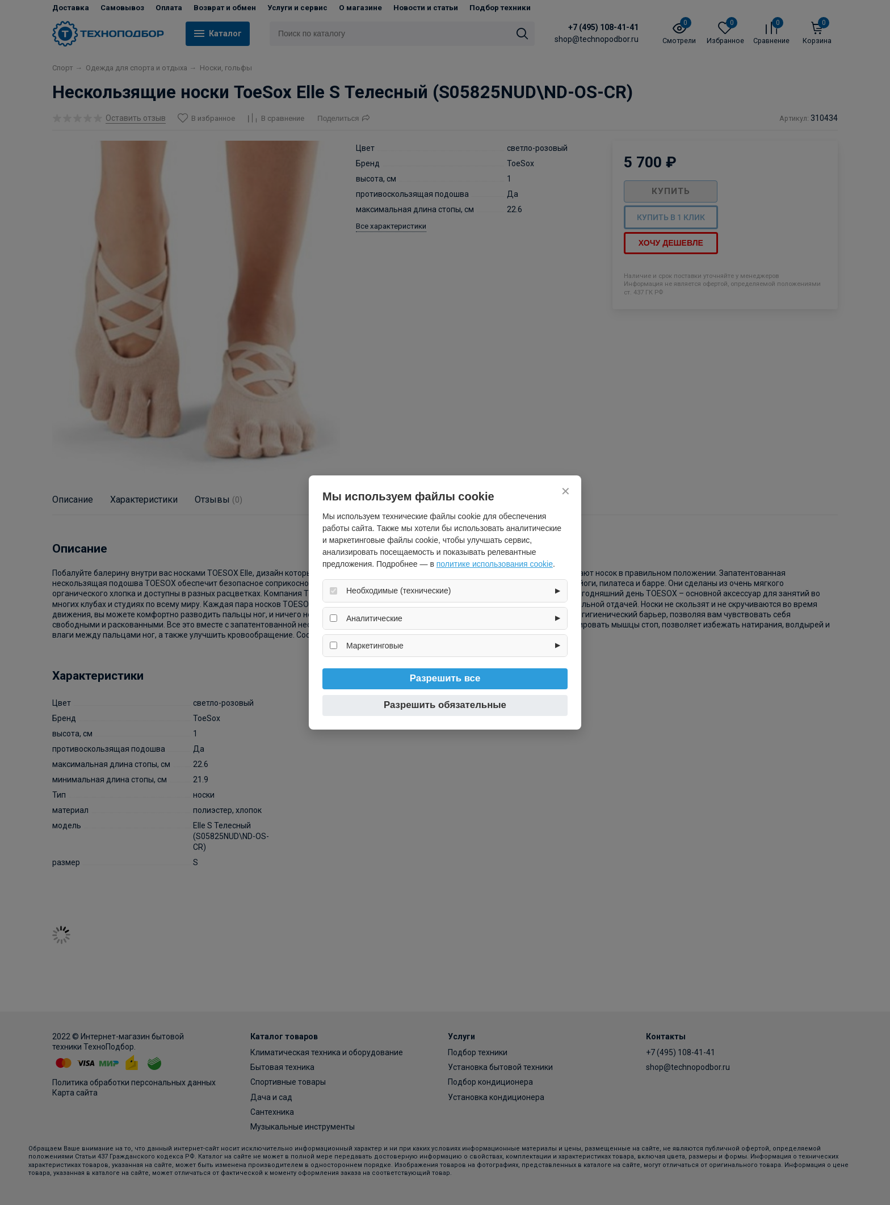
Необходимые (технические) (398, 590)
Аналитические (374, 618)
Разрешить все (445, 678)
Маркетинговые (375, 645)
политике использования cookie (494, 563)
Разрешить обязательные (445, 705)
